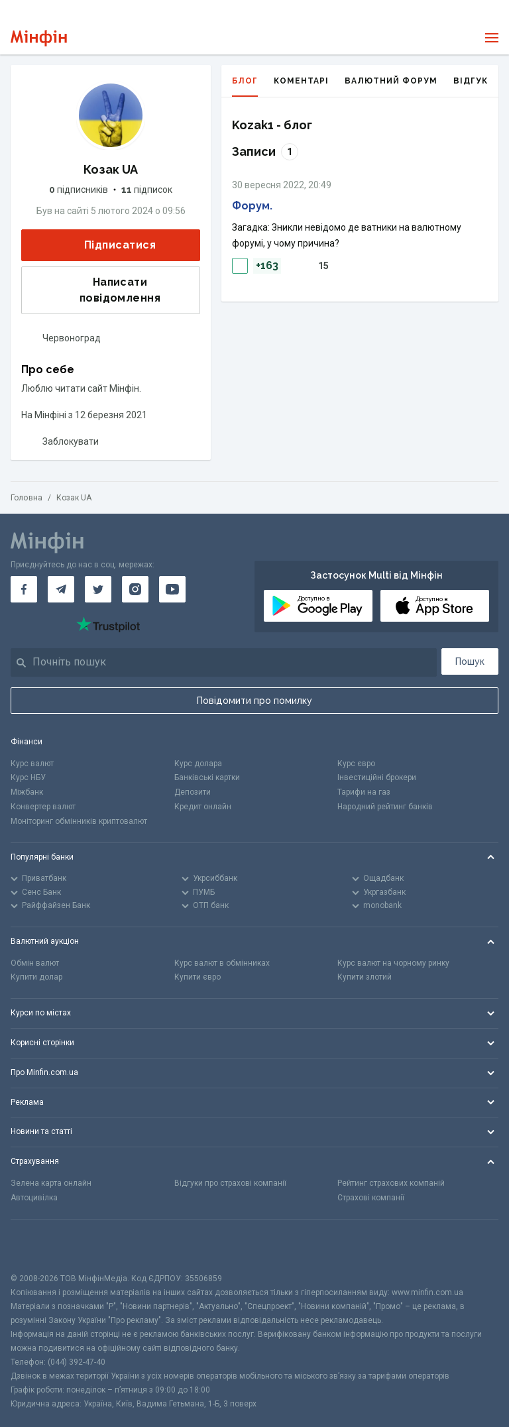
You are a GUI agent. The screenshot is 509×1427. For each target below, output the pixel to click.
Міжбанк (27, 792)
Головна (26, 497)
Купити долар (36, 977)
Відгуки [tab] (473, 81)
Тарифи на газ (363, 792)
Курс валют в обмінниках (222, 963)
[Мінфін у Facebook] (24, 589)
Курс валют (32, 763)
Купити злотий (364, 977)
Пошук (469, 661)
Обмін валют (35, 963)
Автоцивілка (34, 1197)
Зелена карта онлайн (51, 1183)
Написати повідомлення (95, 290)
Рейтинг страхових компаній (391, 1183)
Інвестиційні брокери (376, 777)
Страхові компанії (370, 1197)
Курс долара (198, 763)
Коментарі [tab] (301, 81)
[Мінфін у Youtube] (172, 589)
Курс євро (356, 763)
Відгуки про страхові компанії (230, 1183)
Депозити (192, 792)
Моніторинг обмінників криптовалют (79, 821)
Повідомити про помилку (254, 700)
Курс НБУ (28, 777)
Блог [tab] (245, 86)
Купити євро (197, 977)
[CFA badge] (40, 1245)
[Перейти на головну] (39, 38)
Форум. (252, 206)
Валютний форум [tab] (391, 81)
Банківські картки (207, 777)
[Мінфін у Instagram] (135, 589)
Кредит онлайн (202, 806)
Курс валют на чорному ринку (393, 963)
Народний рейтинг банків (385, 806)
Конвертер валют (43, 806)
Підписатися (109, 245)
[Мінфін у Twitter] (98, 589)
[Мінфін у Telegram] (61, 589)
